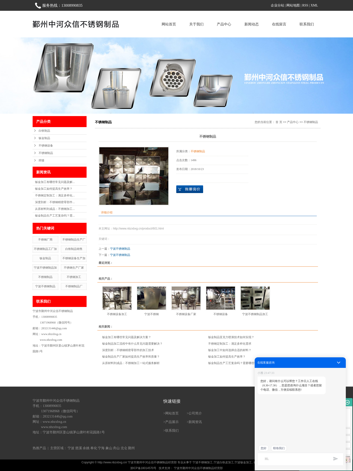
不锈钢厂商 (45, 239)
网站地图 (293, 5)
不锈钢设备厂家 (186, 314)
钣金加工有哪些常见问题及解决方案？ (126, 337)
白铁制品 (44, 130)
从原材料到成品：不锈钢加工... (55, 209)
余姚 (86, 448)
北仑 (124, 448)
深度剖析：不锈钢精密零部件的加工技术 (128, 350)
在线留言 (279, 24)
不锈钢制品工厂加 (45, 249)
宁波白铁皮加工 (224, 462)
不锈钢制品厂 (73, 286)
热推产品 (39, 448)
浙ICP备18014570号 (143, 468)
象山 (109, 448)
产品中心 (224, 24)
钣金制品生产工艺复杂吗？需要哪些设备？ (235, 363)
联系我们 (307, 24)
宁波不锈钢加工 (203, 462)
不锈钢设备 (46, 145)
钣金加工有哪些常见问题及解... (55, 182)
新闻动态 (251, 24)
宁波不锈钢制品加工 (255, 314)
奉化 (93, 448)
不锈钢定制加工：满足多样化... (55, 195)
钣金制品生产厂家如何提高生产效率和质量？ (131, 356)
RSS (305, 5)
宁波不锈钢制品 (45, 286)
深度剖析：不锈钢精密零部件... (55, 202)
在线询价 (189, 189)
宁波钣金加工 (243, 462)
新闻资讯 (195, 422)
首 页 (279, 122)
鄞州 (131, 448)
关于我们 (196, 24)
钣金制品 (44, 138)
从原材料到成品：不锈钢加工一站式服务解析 (131, 363)
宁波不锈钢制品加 (45, 267)
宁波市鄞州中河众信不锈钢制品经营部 (198, 468)
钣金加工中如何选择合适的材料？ (229, 350)
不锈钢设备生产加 (73, 258)
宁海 (101, 448)
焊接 (41, 160)
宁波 (71, 448)
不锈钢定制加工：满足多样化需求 (229, 343)
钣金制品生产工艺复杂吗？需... (55, 215)
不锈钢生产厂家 (74, 267)
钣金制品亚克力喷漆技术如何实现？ (231, 337)
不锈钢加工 (74, 277)
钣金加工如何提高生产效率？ (53, 188)
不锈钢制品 (46, 153)
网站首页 (169, 24)
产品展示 (172, 422)
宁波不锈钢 (151, 314)
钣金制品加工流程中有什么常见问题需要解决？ (132, 343)
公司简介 (195, 413)
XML (314, 5)
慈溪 (78, 448)
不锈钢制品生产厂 (73, 239)
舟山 (116, 448)
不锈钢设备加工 (117, 314)
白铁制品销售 (73, 249)
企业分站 (277, 5)
